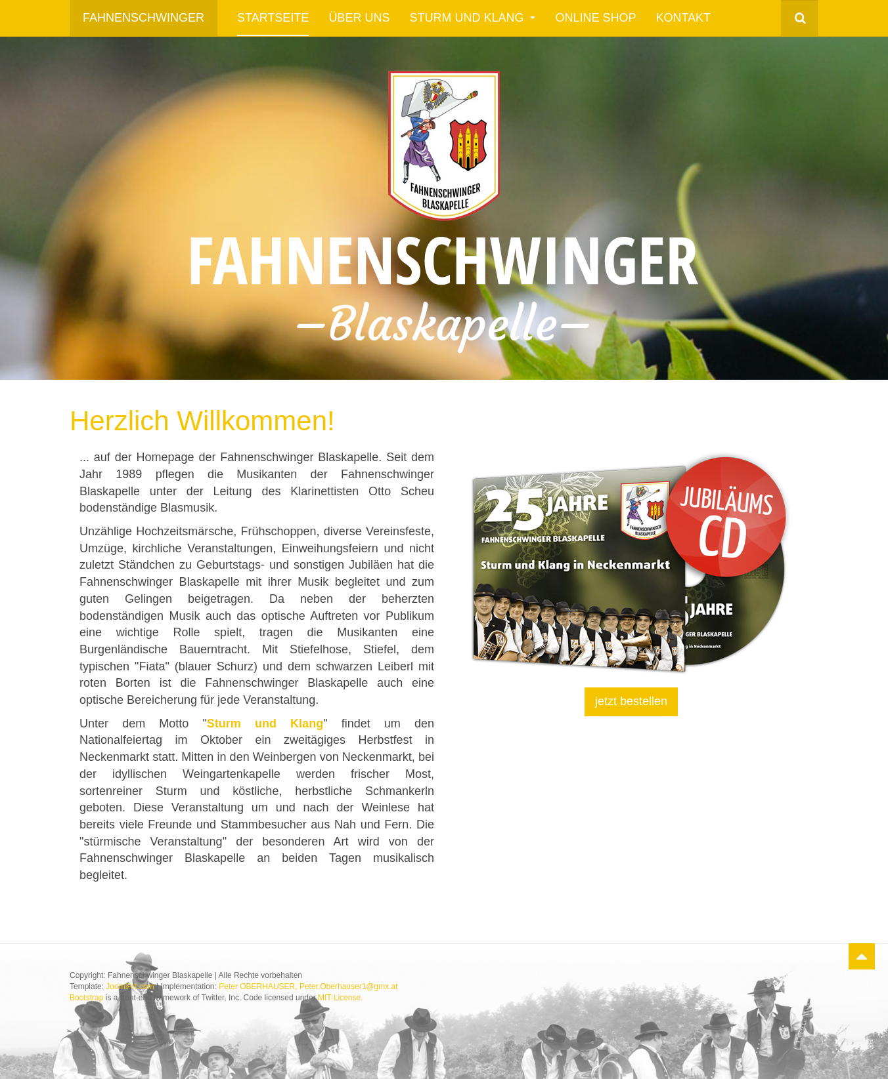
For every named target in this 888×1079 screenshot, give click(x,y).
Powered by (758, 986)
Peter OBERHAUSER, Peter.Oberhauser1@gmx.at (308, 986)
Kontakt (683, 17)
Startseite (273, 17)
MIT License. (340, 997)
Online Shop (595, 17)
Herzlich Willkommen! (202, 420)
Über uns (358, 17)
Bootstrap (86, 997)
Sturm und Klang (472, 17)
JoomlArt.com (130, 986)
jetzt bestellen (631, 701)
